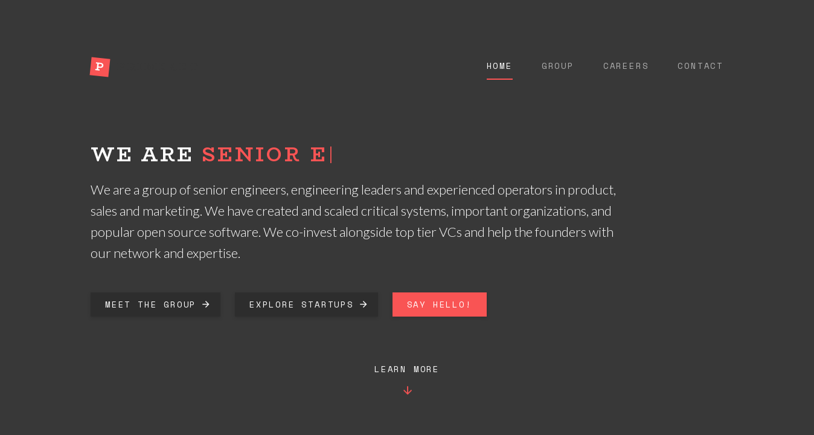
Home (500, 66)
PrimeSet (158, 67)
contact (700, 66)
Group (558, 66)
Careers (626, 66)
